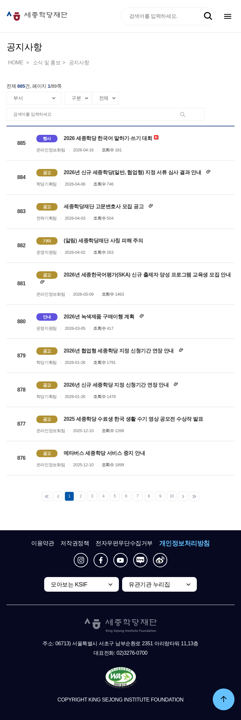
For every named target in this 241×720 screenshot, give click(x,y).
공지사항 (79, 62)
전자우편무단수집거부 (124, 543)
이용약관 (42, 543)
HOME (16, 62)
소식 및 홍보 (47, 62)
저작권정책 (74, 543)
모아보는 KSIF (69, 584)
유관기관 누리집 (149, 584)
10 (172, 496)
